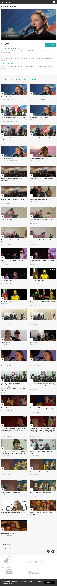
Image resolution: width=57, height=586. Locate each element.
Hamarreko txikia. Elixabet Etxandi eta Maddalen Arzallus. (11, 179)
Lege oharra (12, 548)
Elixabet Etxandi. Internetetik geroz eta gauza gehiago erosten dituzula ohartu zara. (42, 408)
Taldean (33, 79)
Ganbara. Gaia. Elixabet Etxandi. (39, 158)
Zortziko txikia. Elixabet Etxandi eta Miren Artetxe (12, 241)
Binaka (26, 79)
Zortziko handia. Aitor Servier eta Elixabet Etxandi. (41, 138)
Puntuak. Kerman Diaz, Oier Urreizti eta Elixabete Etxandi (41, 513)
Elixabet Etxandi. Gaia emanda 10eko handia (42, 471)
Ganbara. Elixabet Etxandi (8, 219)
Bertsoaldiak (9, 79)
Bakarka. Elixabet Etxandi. (8, 281)
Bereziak (25, 548)
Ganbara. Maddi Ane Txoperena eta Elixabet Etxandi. (42, 261)
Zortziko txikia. (5, 322)
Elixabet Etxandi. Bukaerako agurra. (40, 199)
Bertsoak (19, 548)
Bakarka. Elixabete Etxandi (8, 533)
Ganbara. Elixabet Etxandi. (37, 97)
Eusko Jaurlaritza (8, 572)
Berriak (31, 548)
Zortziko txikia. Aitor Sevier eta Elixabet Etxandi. (12, 261)
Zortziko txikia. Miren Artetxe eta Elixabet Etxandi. (41, 179)
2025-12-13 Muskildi (7, 64)
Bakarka (18, 79)
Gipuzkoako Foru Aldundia (34, 572)
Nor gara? (5, 548)
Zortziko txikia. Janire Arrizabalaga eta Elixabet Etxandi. (43, 302)
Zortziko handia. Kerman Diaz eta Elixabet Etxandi (13, 513)
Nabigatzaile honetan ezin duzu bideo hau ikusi (28, 24)
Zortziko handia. (34, 322)
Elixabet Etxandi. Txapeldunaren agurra (12, 471)
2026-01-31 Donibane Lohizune (11, 48)
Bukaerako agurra (6, 342)
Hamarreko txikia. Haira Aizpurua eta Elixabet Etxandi (42, 220)
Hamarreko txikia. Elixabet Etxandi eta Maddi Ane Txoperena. (13, 118)
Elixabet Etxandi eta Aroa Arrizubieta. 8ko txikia (41, 452)
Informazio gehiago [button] (8, 583)
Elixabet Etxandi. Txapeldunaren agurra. (12, 408)
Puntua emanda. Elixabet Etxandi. (39, 117)
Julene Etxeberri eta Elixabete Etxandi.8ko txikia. (42, 493)
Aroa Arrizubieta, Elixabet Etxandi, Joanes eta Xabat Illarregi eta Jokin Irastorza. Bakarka (14, 452)
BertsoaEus (8, 2)
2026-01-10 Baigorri (7, 56)
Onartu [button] (49, 582)
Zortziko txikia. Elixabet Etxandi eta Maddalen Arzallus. (14, 138)
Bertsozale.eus (7, 562)
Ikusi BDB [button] (50, 44)
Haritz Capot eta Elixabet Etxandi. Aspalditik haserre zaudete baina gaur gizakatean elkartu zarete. (43, 385)
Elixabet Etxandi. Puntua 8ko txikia (10, 492)
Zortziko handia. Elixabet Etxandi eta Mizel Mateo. (13, 200)
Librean (35, 562)
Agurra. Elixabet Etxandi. (8, 97)
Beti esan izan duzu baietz (37, 362)
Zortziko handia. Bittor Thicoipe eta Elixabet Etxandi (42, 241)
